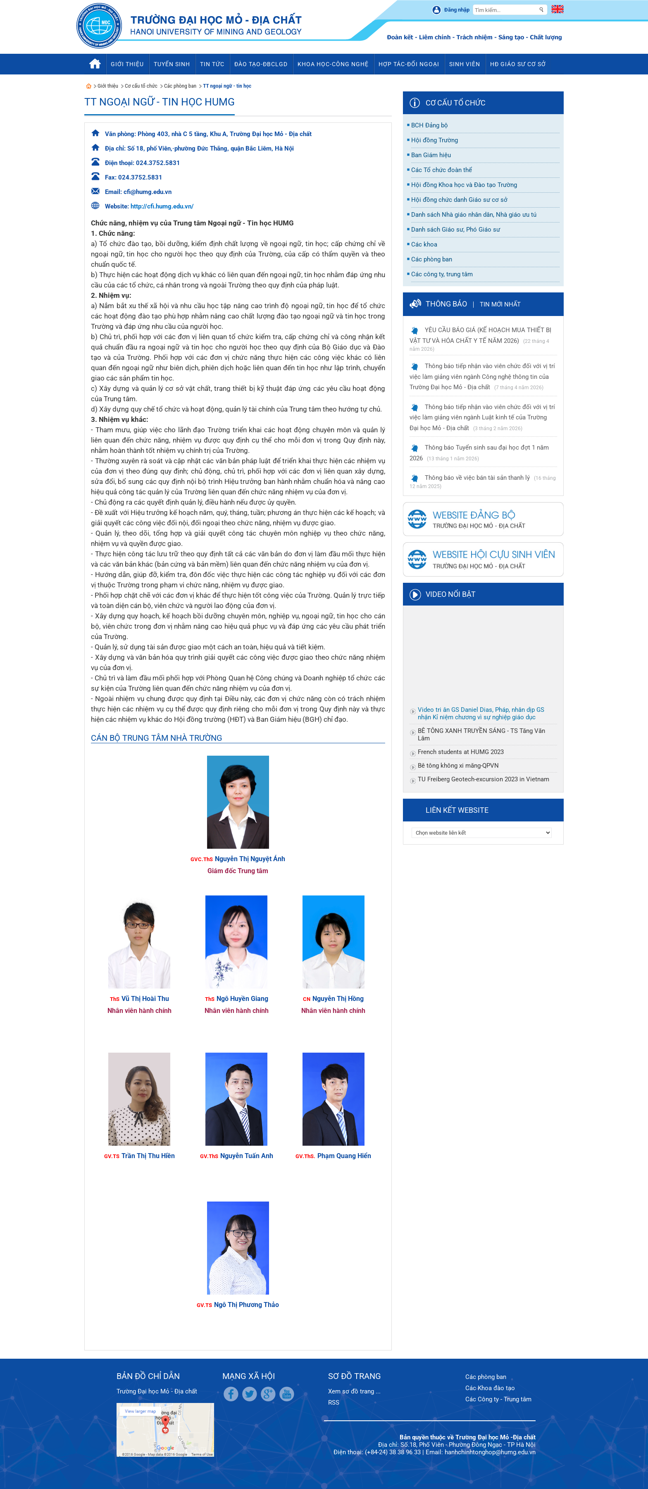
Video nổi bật (451, 594)
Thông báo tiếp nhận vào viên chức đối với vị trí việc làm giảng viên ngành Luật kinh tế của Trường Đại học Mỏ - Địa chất (482, 417)
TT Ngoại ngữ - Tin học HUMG (159, 102)
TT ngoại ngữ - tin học (227, 86)
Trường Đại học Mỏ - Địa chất (157, 1391)
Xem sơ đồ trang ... (354, 1391)
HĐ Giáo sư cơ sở (518, 64)
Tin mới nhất (500, 304)
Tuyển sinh (172, 64)
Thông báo (446, 303)
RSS (333, 1402)
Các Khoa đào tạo (490, 1388)
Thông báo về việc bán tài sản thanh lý (477, 477)
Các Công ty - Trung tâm (498, 1399)
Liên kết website (457, 810)
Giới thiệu (108, 86)
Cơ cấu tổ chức (141, 86)
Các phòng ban (180, 86)
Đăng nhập (456, 10)
